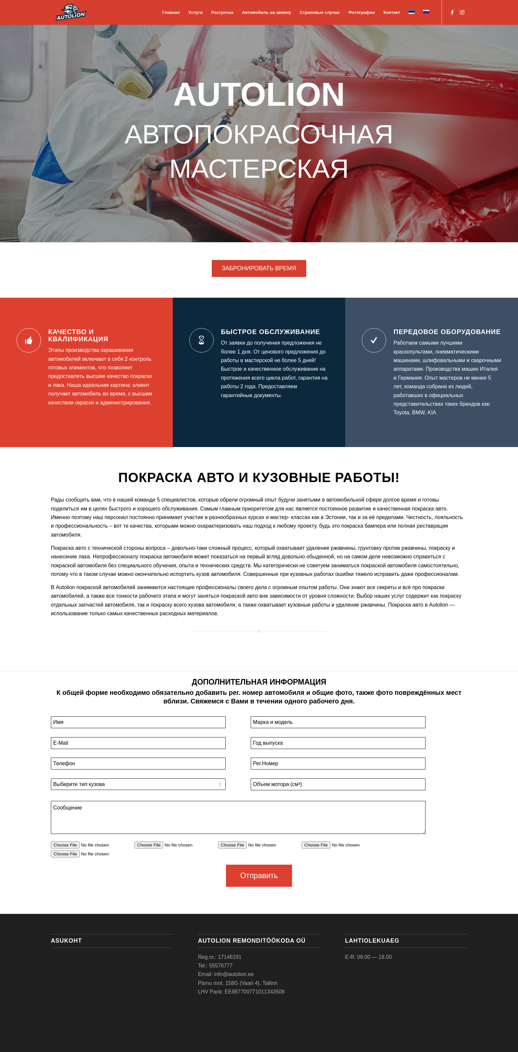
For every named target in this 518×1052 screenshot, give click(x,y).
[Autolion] (71, 12)
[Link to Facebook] (452, 12)
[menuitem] (171, 12)
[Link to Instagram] (462, 12)
